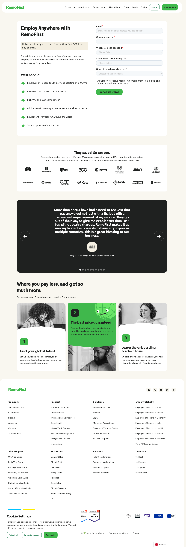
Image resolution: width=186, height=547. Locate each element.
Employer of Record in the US (149, 412)
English (160, 544)
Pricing (144, 7)
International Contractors (63, 417)
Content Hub (57, 457)
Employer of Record (60, 407)
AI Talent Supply (100, 438)
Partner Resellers (101, 472)
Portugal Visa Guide (17, 467)
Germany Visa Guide (18, 472)
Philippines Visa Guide (18, 483)
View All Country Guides (146, 444)
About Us (12, 423)
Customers (13, 412)
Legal (95, 417)
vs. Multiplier (141, 472)
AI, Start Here (14, 433)
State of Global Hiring (61, 493)
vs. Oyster (140, 467)
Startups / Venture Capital (105, 428)
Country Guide (131, 7)
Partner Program (101, 467)
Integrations (56, 444)
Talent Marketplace (102, 457)
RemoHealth (56, 423)
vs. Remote (140, 462)
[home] (15, 7)
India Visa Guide (15, 462)
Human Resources (101, 407)
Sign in (154, 7)
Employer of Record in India (148, 423)
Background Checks (60, 438)
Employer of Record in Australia (150, 438)
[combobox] (162, 544)
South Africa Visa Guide (19, 488)
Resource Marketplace (103, 462)
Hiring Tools (56, 472)
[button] (70, 7)
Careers (12, 428)
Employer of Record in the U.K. (149, 428)
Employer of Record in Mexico (149, 433)
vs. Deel (139, 457)
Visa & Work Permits (60, 428)
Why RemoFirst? (16, 407)
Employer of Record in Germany (150, 417)
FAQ (53, 498)
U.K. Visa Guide (15, 457)
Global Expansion (101, 433)
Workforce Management (62, 433)
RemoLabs (56, 483)
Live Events (56, 467)
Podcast (55, 477)
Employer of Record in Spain (148, 407)
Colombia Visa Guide (18, 477)
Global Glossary (58, 488)
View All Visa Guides (17, 493)
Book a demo (170, 7)
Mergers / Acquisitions (103, 423)
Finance (96, 412)
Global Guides (57, 462)
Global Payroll (57, 412)
